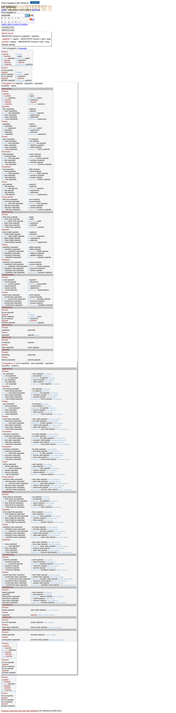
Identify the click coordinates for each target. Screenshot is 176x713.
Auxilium (36, 10)
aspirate (23, 48)
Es (32, 19)
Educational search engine (20, 10)
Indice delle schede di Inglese (14, 24)
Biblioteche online (8, 30)
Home (4, 10)
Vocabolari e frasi (8, 27)
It (31, 15)
